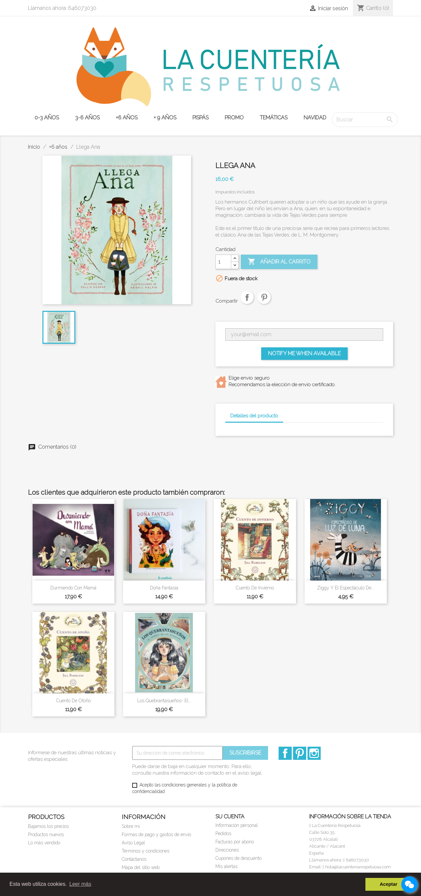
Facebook (285, 753)
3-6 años (87, 117)
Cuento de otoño (73, 700)
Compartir (247, 303)
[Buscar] (365, 119)
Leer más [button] (80, 884)
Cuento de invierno (255, 587)
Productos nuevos (46, 834)
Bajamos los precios (48, 826)
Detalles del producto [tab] (254, 416)
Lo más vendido (44, 842)
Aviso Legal (133, 842)
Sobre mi (131, 826)
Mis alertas (226, 866)
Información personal (236, 825)
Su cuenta (229, 816)
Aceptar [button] (388, 884)
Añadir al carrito (279, 262)
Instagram (314, 753)
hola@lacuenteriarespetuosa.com (357, 866)
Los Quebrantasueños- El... (164, 700)
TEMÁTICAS (273, 117)
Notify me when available (304, 353)
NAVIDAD (315, 117)
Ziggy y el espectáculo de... (345, 587)
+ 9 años (165, 117)
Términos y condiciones (145, 851)
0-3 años (47, 117)
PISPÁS (200, 117)
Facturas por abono (234, 841)
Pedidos (223, 833)
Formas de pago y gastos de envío (156, 834)
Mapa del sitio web (141, 867)
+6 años (126, 117)
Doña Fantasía (164, 587)
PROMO (234, 117)
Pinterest (264, 303)
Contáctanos (134, 859)
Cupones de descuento (238, 858)
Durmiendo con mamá (73, 587)
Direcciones (227, 850)
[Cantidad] (223, 262)
